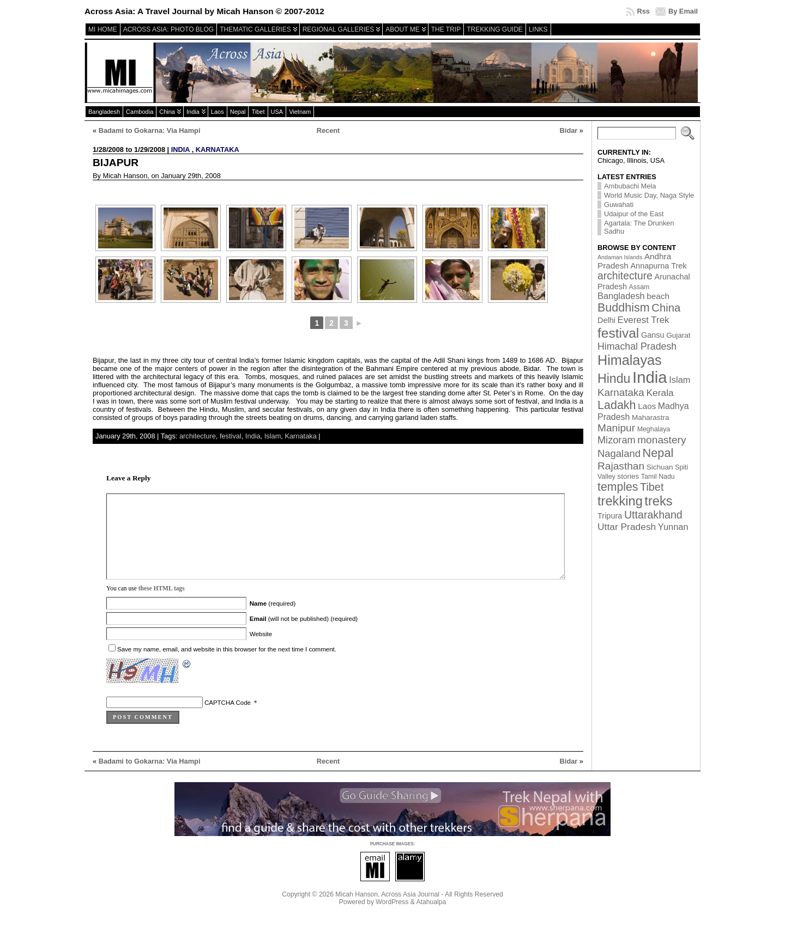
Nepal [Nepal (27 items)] (658, 453)
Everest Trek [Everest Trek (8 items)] (643, 320)
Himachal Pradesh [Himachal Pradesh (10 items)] (637, 346)
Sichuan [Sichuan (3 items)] (660, 467)
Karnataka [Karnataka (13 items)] (620, 392)
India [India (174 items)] (649, 377)
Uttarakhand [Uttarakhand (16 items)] (653, 515)
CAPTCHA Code (227, 719)
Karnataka (217, 149)
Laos (217, 111)
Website (261, 650)
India (193, 111)
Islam (272, 436)
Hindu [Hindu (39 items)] (614, 378)
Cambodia (139, 111)
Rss (643, 11)
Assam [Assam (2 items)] (639, 287)
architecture (197, 436)
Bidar (569, 130)
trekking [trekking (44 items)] (620, 501)
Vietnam (300, 111)
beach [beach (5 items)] (658, 296)
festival (230, 436)
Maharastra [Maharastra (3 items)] (650, 417)
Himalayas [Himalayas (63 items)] (629, 360)
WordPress (392, 918)
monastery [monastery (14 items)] (661, 440)
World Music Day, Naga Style (649, 195)
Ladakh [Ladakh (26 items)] (616, 405)
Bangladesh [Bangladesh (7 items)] (621, 296)
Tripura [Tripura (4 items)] (609, 515)
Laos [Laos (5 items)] (647, 406)
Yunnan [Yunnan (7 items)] (673, 527)
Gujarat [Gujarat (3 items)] (678, 335)
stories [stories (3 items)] (628, 476)
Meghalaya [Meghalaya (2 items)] (654, 429)
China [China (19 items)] (665, 308)
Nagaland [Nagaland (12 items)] (619, 453)
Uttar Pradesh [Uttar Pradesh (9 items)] (626, 526)
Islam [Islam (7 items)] (679, 380)
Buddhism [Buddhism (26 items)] (623, 307)
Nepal (238, 111)
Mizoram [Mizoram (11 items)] (616, 440)
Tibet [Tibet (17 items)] (651, 487)
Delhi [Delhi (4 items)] (606, 320)
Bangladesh (104, 111)
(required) (273, 620)
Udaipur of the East (634, 214)
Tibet (257, 111)
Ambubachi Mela (630, 186)
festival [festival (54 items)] (618, 333)
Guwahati (618, 204)
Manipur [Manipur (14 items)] (616, 428)
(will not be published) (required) (304, 635)
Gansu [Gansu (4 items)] (653, 335)
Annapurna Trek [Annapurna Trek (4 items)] (658, 265)
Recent (328, 130)
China (167, 111)
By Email (683, 11)
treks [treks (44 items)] (658, 501)
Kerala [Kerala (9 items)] (659, 392)
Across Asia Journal (410, 910)
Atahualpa (431, 918)
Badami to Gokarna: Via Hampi (150, 130)
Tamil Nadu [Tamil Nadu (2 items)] (658, 476)
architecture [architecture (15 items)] (625, 276)
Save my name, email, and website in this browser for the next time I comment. (226, 665)
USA (277, 111)
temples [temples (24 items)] (617, 486)
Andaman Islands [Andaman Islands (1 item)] (619, 257)
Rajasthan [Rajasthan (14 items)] (620, 466)
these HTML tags (161, 604)
